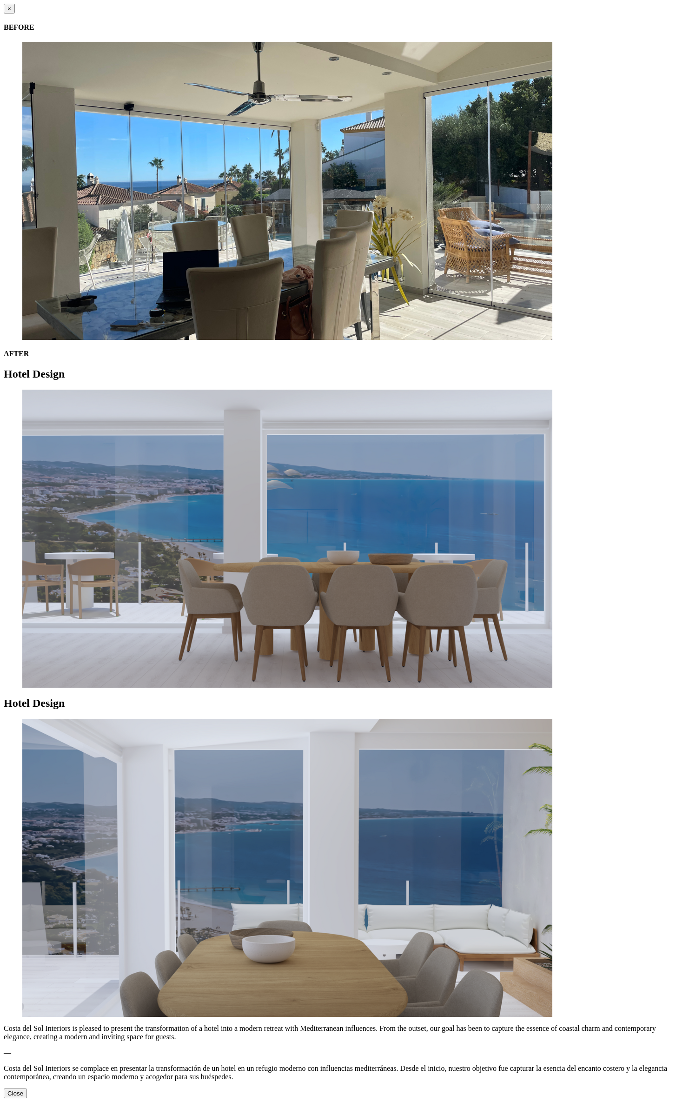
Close (15, 1093)
